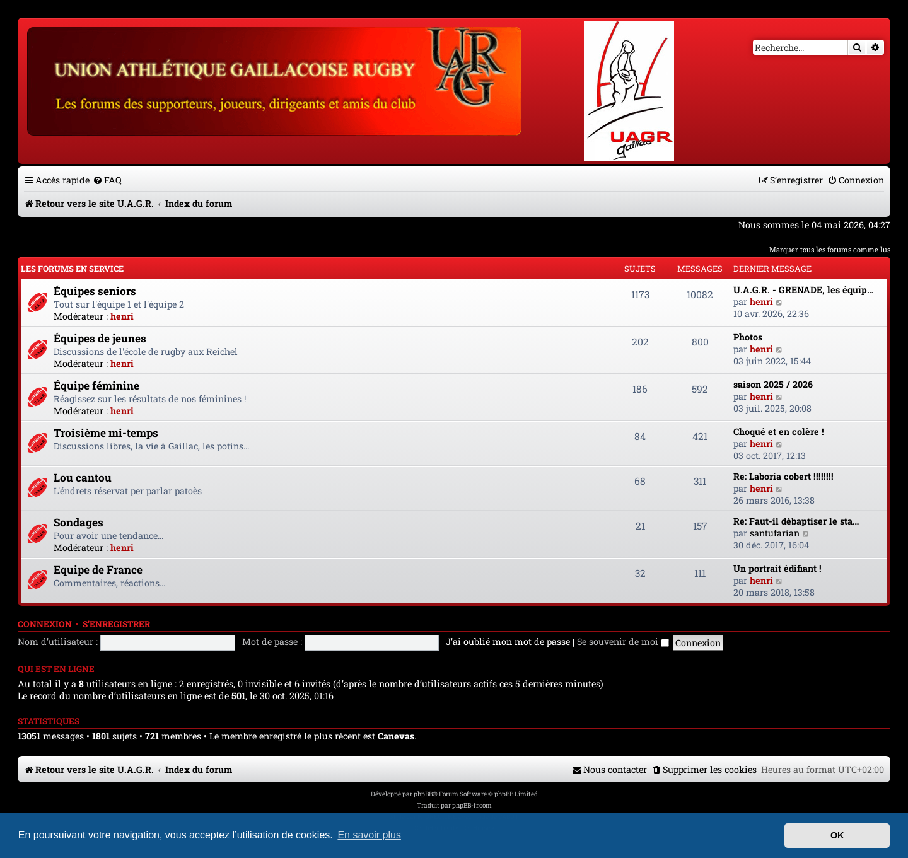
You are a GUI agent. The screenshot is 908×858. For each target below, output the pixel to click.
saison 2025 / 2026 (773, 384)
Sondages (78, 522)
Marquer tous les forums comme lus (829, 249)
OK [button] (837, 835)
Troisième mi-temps (106, 433)
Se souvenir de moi (623, 641)
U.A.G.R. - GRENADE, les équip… (803, 290)
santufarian (775, 533)
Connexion (45, 624)
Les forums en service (72, 268)
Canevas (396, 736)
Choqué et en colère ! (778, 432)
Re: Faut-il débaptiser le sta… (796, 521)
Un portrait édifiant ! (777, 568)
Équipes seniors (95, 291)
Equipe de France (98, 569)
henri (122, 316)
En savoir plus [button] (369, 835)
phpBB (423, 794)
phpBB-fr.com (472, 805)
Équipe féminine (96, 385)
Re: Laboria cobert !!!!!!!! (783, 476)
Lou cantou (83, 477)
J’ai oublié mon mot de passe (508, 641)
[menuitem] (107, 180)
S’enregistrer (116, 624)
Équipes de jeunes (100, 338)
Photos (747, 337)
